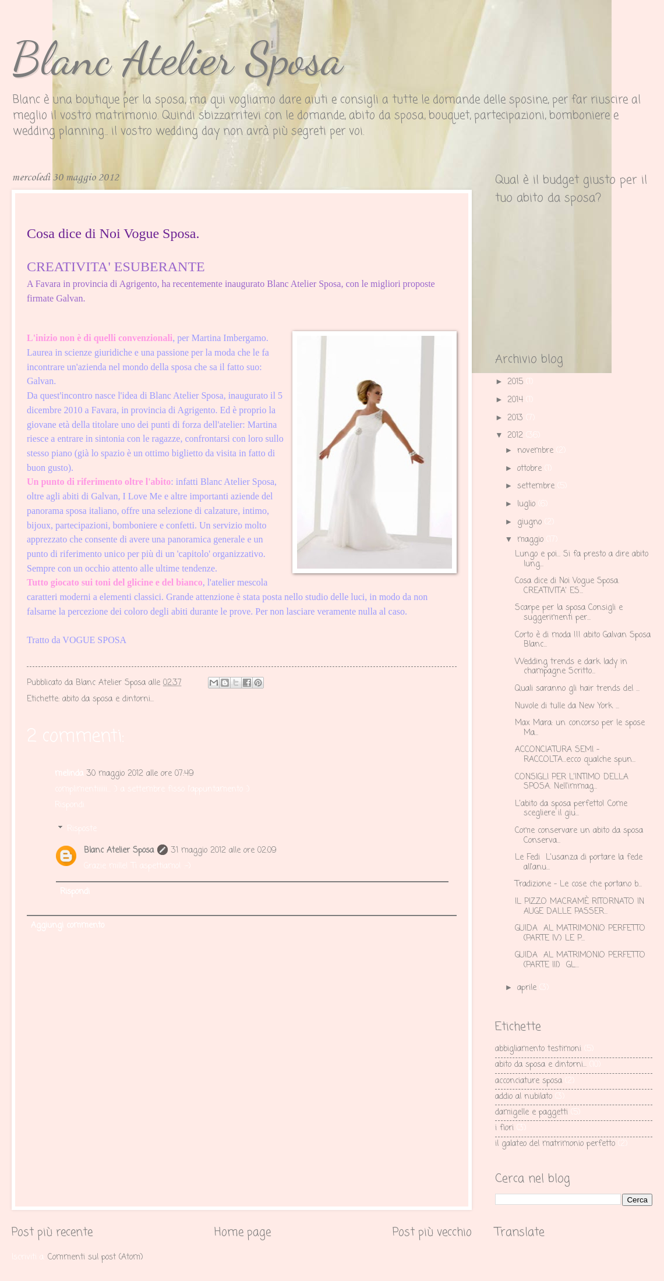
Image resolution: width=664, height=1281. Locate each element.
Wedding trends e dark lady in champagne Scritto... (571, 667)
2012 (516, 436)
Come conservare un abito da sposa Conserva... (579, 836)
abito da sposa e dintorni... (108, 699)
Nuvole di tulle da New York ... (567, 706)
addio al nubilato (523, 1097)
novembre (536, 451)
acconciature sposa (528, 1081)
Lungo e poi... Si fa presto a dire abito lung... (581, 559)
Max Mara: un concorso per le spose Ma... (580, 728)
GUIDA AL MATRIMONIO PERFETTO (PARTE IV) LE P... (580, 933)
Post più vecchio (432, 1232)
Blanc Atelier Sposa (177, 58)
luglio (527, 504)
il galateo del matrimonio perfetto (555, 1144)
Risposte (82, 829)
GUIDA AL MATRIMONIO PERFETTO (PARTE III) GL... (580, 960)
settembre (537, 486)
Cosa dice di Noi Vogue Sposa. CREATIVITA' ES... (567, 586)
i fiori (504, 1128)
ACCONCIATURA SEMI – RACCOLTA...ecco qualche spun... (575, 755)
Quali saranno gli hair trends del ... (577, 689)
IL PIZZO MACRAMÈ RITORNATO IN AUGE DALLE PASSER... (579, 907)
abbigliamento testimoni (538, 1049)
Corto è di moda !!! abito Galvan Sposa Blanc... (583, 640)
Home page (242, 1232)
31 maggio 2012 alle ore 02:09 (224, 850)
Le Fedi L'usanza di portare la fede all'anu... (578, 862)
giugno (531, 522)
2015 (516, 382)
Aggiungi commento (67, 926)
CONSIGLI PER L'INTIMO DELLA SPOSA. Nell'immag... (571, 782)
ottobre (531, 469)
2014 (516, 400)
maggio (531, 540)
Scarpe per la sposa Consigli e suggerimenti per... (569, 613)
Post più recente (52, 1232)
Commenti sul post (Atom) (95, 1257)
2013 (516, 418)
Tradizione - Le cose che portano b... (578, 884)
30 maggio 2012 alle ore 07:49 (140, 774)
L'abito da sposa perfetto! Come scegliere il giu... (571, 809)
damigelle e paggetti (531, 1112)
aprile (528, 988)
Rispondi (69, 805)
